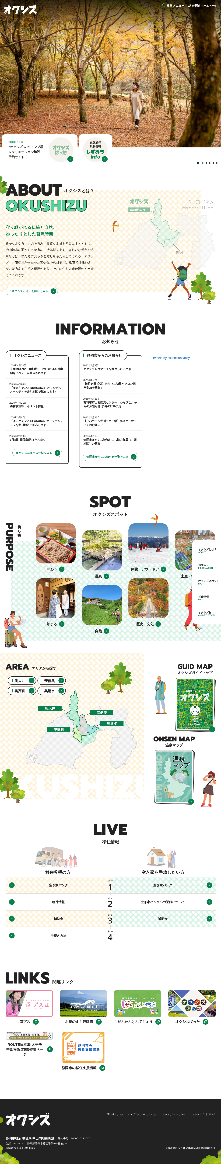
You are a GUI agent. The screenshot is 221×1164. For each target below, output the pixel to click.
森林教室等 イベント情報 (27, 406)
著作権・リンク (115, 1114)
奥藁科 (20, 691)
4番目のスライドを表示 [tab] (213, 163)
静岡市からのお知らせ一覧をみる (107, 456)
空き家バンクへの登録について (163, 902)
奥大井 (20, 681)
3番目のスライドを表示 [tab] (210, 163)
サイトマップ (197, 1114)
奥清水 (49, 691)
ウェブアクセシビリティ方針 (143, 1114)
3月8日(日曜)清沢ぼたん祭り (28, 439)
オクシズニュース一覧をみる (34, 452)
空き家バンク (58, 885)
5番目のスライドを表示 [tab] (217, 163)
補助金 (58, 919)
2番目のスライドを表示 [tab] (206, 163)
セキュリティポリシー (174, 1114)
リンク (212, 1114)
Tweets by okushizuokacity (171, 358)
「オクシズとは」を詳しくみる (28, 291)
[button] (172, 5)
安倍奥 (49, 681)
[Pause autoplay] (198, 163)
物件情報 (58, 902)
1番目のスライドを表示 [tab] (203, 163)
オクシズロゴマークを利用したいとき (107, 369)
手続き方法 (58, 935)
